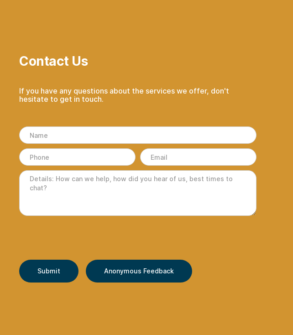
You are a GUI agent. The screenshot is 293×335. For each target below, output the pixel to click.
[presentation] (88, 238)
